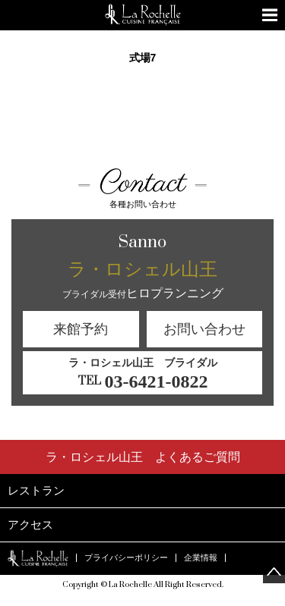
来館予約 (80, 329)
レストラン (36, 490)
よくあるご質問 (143, 457)
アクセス (30, 524)
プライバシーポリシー (126, 557)
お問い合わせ (204, 329)
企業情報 (200, 557)
